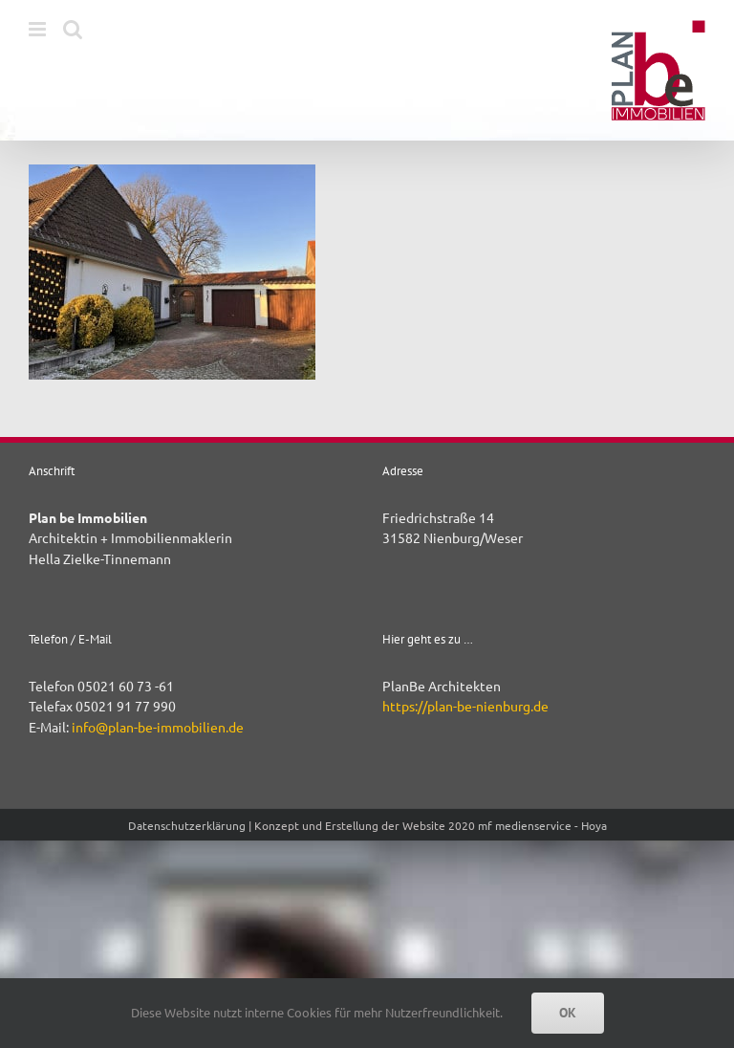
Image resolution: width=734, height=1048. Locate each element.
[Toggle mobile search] (72, 29)
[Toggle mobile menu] (39, 29)
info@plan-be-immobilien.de (158, 726)
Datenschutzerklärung (187, 825)
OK (567, 1012)
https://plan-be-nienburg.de (465, 705)
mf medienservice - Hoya (542, 825)
